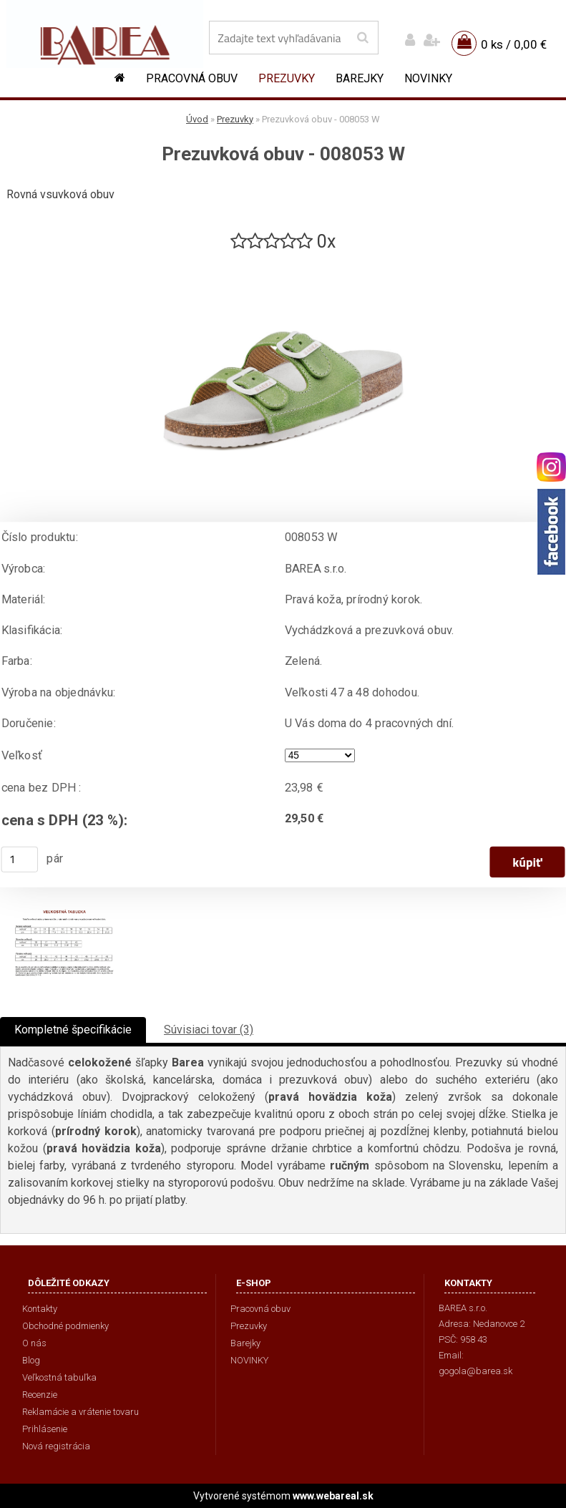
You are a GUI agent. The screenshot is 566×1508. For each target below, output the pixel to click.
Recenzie (39, 1394)
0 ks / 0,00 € (514, 44)
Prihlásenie (44, 1429)
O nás (34, 1343)
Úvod (197, 119)
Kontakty (39, 1308)
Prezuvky (286, 78)
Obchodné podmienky (65, 1325)
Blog (31, 1360)
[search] (362, 38)
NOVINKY (428, 78)
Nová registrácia (56, 1446)
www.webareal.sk (333, 1496)
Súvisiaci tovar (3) (208, 1029)
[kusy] (20, 859)
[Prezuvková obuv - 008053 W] (283, 259)
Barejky (360, 78)
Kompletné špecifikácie (73, 1029)
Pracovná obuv (192, 78)
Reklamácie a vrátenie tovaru (80, 1411)
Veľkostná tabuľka (59, 1377)
